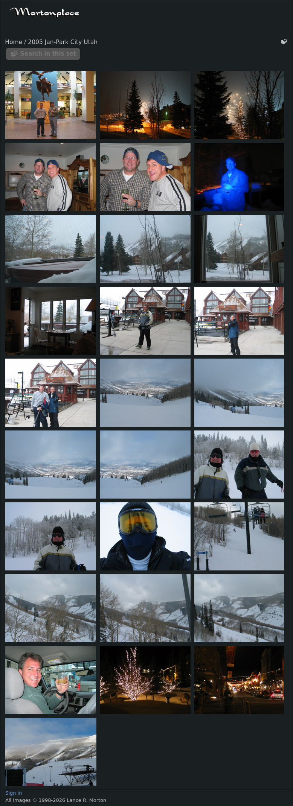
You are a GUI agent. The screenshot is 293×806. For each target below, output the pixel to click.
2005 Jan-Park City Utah (63, 42)
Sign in (13, 793)
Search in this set (48, 53)
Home (13, 42)
